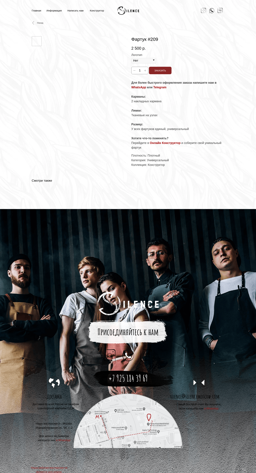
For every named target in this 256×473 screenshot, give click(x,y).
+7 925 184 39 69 (128, 378)
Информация (54, 10)
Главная (36, 10)
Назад (40, 23)
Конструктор (97, 10)
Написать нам (75, 10)
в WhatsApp (211, 408)
